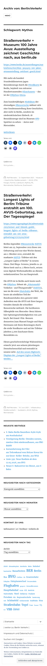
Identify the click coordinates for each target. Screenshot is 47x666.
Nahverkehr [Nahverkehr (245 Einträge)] (8, 594)
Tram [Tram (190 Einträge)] (31, 605)
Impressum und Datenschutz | (18, 633)
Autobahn (22, 410)
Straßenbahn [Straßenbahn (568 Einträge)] (12, 604)
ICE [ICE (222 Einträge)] (25, 590)
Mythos (27, 183)
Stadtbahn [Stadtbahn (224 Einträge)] (34, 601)
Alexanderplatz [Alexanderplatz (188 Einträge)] (14, 566)
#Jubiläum (30, 102)
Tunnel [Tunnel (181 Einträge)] (36, 605)
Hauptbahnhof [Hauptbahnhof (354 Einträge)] (11, 590)
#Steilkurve (33, 85)
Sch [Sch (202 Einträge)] (5, 601)
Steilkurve (18, 185)
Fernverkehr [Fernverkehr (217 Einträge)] (32, 581)
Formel (13, 183)
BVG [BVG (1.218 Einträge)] (12, 576)
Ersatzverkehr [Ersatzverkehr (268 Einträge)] (32, 577)
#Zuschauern (28, 91)
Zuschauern (27, 185)
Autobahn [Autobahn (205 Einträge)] (23, 566)
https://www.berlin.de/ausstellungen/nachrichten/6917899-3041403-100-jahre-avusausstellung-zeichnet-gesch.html (23, 68)
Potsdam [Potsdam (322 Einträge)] (8, 597)
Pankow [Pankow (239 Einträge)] (31, 594)
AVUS (31, 180)
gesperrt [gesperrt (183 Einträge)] (22, 586)
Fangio (6, 183)
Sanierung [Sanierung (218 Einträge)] (36, 597)
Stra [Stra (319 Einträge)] (41, 600)
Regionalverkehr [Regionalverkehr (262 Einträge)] (24, 597)
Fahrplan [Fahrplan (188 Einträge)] (7, 581)
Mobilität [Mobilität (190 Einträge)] (31, 590)
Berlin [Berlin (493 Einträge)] (37, 570)
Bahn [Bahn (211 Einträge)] (30, 566)
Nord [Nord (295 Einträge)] (16, 594)
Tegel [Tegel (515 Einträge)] (24, 604)
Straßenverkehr (20, 180)
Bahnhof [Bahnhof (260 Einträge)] (36, 566)
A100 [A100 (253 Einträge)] (6, 566)
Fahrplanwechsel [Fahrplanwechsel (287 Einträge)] (18, 581)
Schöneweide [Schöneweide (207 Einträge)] (24, 601)
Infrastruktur (36, 407)
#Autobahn (24, 291)
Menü (7, 16)
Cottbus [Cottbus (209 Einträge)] (19, 577)
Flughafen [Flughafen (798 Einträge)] (11, 586)
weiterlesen (9, 132)
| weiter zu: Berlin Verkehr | (16, 627)
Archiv (7, 549)
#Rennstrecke (22, 105)
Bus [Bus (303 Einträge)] (5, 577)
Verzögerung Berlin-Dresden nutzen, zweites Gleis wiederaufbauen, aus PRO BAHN (24, 442)
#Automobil (34, 284)
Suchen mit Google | (13, 639)
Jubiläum (20, 183)
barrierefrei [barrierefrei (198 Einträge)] (7, 571)
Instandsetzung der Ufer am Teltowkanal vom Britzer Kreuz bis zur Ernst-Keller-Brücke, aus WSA (24, 452)
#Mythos (14, 95)
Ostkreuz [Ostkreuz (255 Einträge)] (23, 594)
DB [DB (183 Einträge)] (24, 577)
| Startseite (9, 621)
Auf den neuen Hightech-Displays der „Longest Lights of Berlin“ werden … (22, 355)
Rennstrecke (8, 185)
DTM (35, 180)
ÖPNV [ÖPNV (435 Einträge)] (16, 609)
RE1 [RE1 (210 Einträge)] (14, 597)
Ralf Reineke (12, 178)
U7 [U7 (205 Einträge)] (5, 610)
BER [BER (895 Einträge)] (29, 571)
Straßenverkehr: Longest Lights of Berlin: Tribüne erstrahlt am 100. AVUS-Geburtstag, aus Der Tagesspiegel (23, 205)
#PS (37, 118)
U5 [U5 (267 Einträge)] (41, 605)
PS (32, 183)
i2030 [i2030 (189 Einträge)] (21, 590)
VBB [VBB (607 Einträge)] (9, 609)
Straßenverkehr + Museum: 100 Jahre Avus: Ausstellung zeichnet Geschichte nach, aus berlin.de (22, 48)
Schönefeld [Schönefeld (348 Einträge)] (12, 600)
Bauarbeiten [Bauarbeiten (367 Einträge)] (18, 571)
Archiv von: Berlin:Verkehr (23, 8)
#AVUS (38, 244)
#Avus (22, 95)
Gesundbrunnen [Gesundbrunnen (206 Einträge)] (32, 586)
